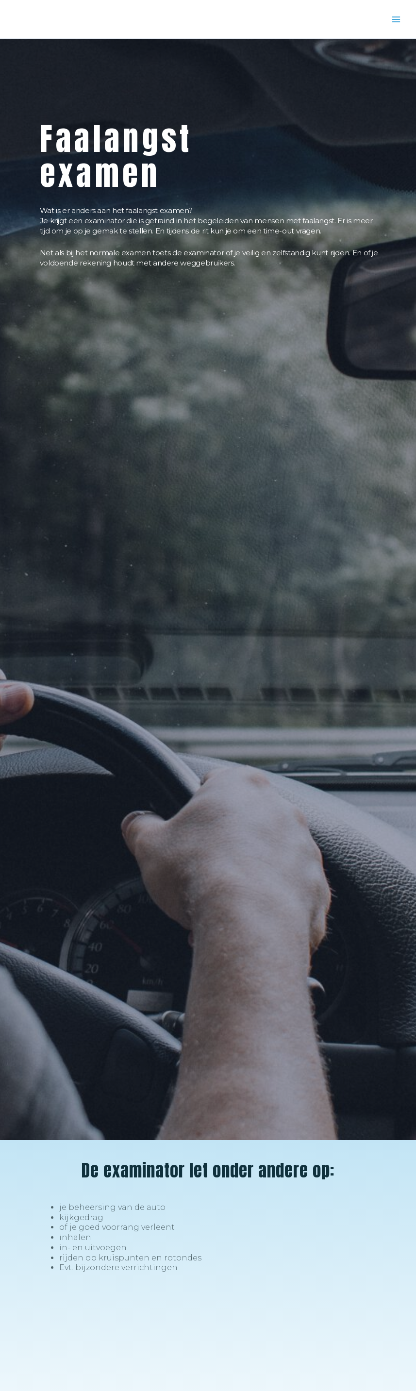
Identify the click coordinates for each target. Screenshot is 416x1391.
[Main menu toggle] (396, 19)
